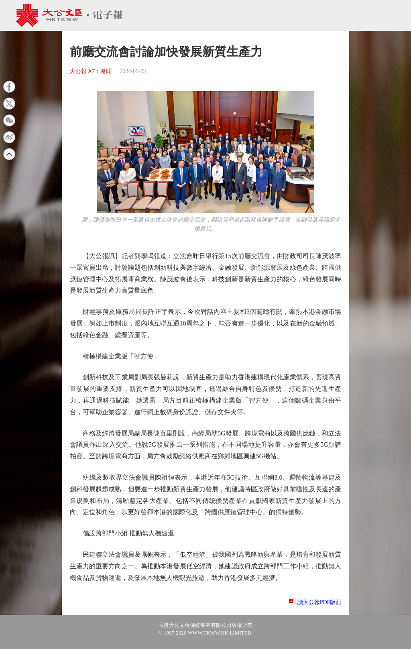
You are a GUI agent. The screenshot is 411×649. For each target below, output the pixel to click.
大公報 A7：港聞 (91, 71)
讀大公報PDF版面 (319, 602)
